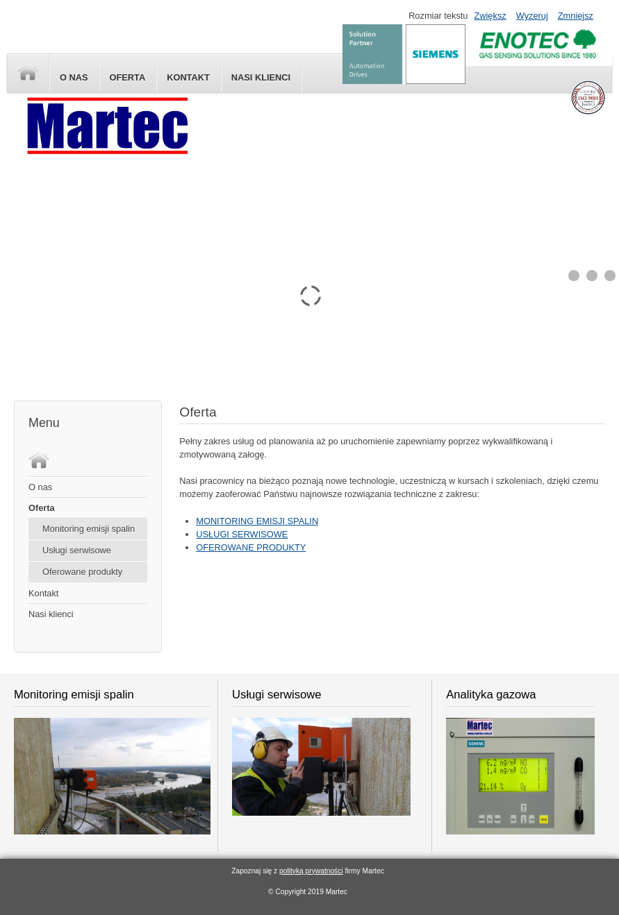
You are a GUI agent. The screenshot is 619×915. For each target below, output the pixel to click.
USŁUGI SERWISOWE (242, 534)
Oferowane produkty (82, 571)
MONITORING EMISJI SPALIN (257, 521)
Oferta (128, 77)
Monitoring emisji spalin (88, 528)
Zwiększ (490, 15)
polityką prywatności (311, 871)
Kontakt (188, 77)
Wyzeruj (532, 15)
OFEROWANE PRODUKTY (251, 547)
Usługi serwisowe (76, 550)
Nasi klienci (51, 614)
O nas (74, 77)
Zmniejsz (575, 15)
